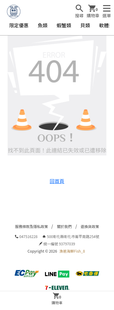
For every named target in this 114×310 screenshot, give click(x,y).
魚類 (42, 25)
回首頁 (57, 181)
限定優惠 (19, 25)
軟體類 (106, 25)
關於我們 (64, 226)
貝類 (85, 25)
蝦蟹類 (64, 25)
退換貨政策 (90, 226)
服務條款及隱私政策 (31, 226)
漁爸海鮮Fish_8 (72, 251)
